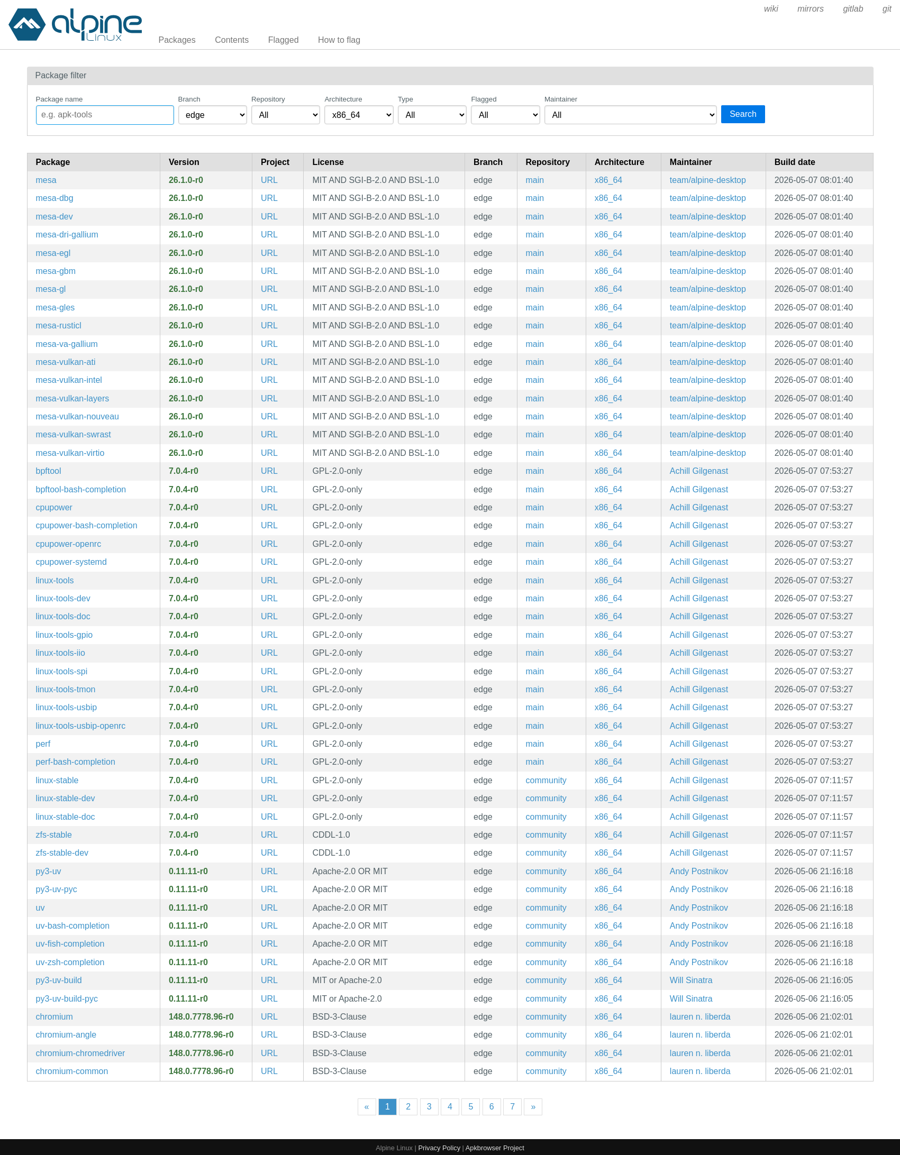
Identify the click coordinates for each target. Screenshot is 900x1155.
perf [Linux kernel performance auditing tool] (43, 743)
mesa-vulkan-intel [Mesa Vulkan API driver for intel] (69, 379)
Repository (268, 99)
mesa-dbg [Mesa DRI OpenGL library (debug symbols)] (55, 198)
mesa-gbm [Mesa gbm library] (56, 271)
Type (405, 99)
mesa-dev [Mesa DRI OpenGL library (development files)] (54, 216)
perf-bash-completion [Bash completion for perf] (75, 761)
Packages (177, 39)
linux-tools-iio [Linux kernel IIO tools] (60, 652)
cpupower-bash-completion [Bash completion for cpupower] (87, 525)
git (887, 8)
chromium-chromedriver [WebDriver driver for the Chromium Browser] (80, 1053)
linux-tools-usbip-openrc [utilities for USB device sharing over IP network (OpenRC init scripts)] (81, 725)
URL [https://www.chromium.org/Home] (269, 1016)
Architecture (343, 99)
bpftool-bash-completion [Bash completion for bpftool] (81, 489)
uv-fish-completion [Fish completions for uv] (70, 943)
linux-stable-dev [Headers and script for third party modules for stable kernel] (65, 798)
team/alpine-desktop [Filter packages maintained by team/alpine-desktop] (708, 180)
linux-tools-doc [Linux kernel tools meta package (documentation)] (63, 616)
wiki (771, 8)
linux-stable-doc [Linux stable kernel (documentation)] (65, 816)
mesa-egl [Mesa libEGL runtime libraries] (53, 253)
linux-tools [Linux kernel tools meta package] (55, 580)
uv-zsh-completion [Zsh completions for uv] (70, 962)
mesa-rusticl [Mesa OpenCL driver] (58, 325)
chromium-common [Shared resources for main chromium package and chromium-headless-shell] (72, 1071)
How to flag (339, 39)
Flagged (283, 39)
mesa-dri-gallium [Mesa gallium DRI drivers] (67, 234)
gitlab (853, 8)
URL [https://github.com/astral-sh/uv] (269, 871)
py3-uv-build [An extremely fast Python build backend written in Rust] (59, 980)
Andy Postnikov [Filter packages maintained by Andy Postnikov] (699, 871)
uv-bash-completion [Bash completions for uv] (73, 925)
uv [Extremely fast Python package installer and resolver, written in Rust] (40, 907)
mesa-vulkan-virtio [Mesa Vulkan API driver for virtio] (70, 452)
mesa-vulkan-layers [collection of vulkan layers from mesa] (73, 398)
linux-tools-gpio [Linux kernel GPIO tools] (64, 634)
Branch (189, 99)
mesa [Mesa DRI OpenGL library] (46, 180)
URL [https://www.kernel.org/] (269, 470)
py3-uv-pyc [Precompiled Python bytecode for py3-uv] (56, 889)
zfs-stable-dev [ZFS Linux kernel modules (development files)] (62, 852)
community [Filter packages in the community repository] (546, 780)
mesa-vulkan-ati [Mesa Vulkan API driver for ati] (66, 362)
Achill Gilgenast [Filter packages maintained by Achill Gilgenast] (699, 470)
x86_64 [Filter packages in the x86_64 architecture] (609, 180)
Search (743, 113)
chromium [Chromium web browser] (54, 1016)
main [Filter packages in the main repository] (535, 180)
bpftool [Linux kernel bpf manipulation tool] (48, 470)
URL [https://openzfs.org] (269, 834)
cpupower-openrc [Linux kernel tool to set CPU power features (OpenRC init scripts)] (69, 543)
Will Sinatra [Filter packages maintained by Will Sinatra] (691, 980)
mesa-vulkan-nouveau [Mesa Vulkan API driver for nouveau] (77, 416)
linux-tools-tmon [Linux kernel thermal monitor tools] (66, 689)
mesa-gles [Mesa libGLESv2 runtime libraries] (55, 307)
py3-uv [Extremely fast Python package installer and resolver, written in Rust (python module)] (48, 871)
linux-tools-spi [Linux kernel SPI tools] (62, 671)
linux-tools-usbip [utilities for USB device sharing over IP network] (66, 707)
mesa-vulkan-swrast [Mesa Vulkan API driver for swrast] (73, 434)
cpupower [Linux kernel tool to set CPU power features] (54, 507)
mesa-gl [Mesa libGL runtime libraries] (51, 289)
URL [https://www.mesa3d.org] (269, 180)
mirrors (810, 8)
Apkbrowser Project (495, 1148)
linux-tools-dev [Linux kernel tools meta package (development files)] (63, 598)
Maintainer (560, 99)
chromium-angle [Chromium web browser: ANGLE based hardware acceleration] (66, 1034)
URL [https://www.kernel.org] (269, 780)
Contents (232, 39)
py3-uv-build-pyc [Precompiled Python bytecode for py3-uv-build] (67, 998)
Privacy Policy (439, 1148)
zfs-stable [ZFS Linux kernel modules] (54, 834)
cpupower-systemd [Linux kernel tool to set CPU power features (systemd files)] (71, 561)
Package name (59, 99)
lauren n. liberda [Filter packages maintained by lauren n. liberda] (700, 1016)
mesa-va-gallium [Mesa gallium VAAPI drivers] (67, 344)
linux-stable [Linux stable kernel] (57, 780)
